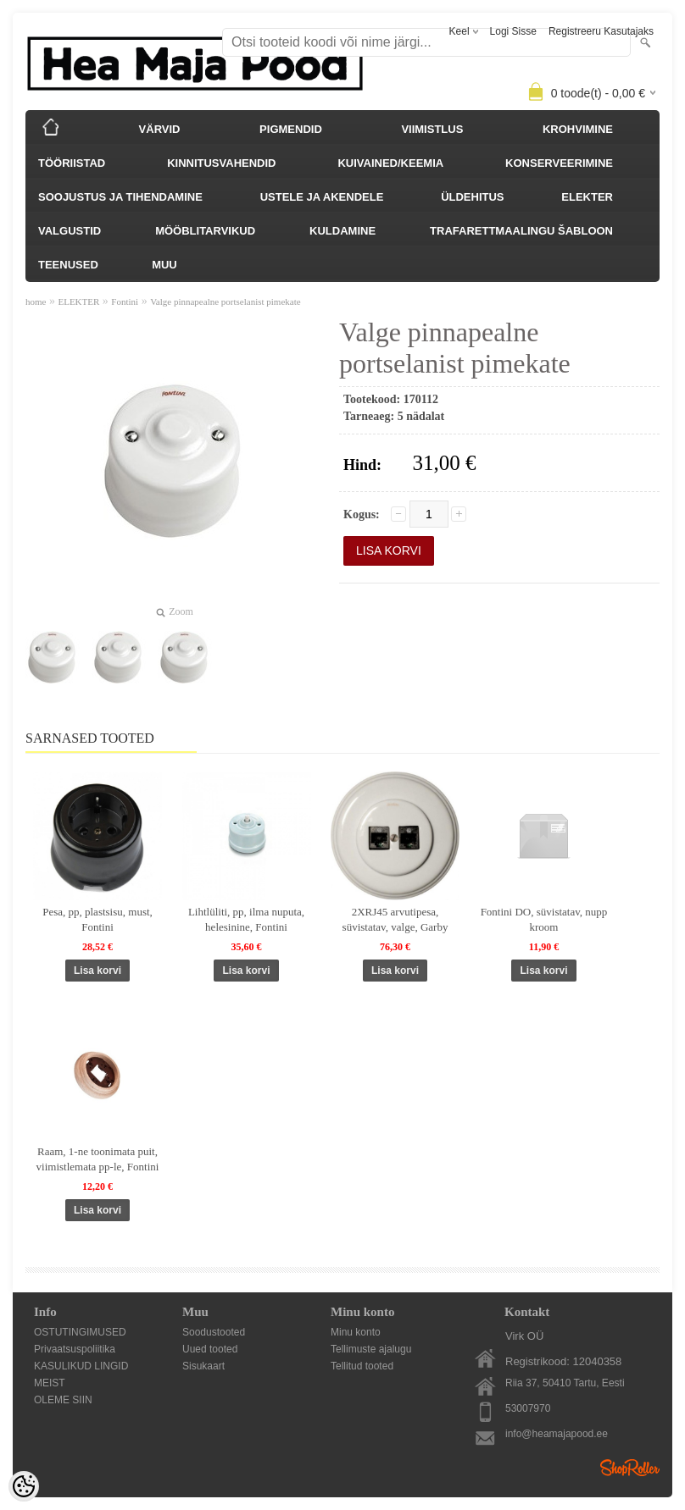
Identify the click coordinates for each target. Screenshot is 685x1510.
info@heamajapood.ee (556, 1434)
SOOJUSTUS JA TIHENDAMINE (120, 197)
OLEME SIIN (63, 1400)
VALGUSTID (69, 230)
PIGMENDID (290, 129)
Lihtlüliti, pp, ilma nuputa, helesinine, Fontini (246, 919)
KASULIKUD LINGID (81, 1366)
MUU (164, 264)
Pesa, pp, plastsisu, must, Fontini (97, 919)
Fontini (124, 301)
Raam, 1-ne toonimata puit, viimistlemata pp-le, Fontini (97, 1159)
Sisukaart (203, 1366)
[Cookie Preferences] (23, 1486)
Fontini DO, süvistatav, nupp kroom (544, 919)
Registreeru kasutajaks (601, 31)
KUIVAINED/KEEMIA (390, 163)
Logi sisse (513, 31)
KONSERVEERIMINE (559, 163)
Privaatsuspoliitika (74, 1349)
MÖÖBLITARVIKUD (205, 230)
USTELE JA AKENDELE (322, 197)
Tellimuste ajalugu (371, 1349)
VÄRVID (160, 129)
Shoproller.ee (630, 1467)
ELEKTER (587, 197)
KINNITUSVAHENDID (221, 163)
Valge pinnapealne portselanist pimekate (225, 301)
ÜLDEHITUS (472, 197)
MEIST (49, 1383)
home (35, 301)
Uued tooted (209, 1349)
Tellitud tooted (362, 1366)
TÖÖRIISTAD (71, 163)
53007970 (527, 1408)
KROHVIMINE (578, 129)
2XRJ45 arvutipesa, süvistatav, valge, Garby (395, 919)
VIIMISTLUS (432, 129)
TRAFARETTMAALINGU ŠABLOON (521, 230)
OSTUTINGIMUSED (80, 1332)
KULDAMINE (342, 230)
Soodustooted (213, 1332)
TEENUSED (68, 264)
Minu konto (356, 1332)
